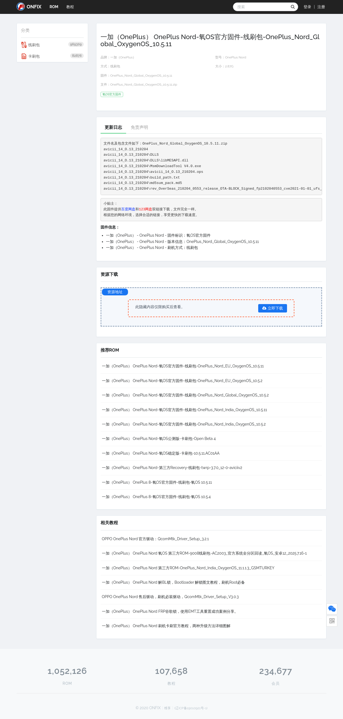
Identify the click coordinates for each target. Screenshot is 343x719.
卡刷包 (52, 56)
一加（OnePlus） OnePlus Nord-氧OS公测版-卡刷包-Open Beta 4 (159, 438)
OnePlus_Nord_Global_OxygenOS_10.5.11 (141, 75)
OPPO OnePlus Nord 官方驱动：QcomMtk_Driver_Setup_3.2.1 (155, 539)
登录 (307, 7)
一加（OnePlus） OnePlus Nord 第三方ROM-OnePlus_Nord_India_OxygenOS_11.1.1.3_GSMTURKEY (188, 568)
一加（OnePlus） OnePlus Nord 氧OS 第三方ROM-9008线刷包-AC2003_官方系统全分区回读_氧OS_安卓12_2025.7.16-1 (204, 553)
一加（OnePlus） (123, 57)
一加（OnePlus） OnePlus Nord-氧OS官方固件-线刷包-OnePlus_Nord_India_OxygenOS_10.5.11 (184, 410)
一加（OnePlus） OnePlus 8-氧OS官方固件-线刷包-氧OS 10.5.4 (156, 497)
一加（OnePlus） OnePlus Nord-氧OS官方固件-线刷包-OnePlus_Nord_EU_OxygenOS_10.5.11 (183, 366)
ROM (53, 7)
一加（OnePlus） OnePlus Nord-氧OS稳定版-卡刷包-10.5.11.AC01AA (161, 453)
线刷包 (52, 45)
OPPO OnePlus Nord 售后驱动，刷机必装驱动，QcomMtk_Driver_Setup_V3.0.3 (170, 597)
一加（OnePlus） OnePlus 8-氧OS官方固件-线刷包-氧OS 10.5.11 (157, 482)
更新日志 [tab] (113, 127)
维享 (167, 708)
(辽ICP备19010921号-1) (191, 708)
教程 (70, 7)
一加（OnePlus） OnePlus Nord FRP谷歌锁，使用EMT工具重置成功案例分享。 (170, 611)
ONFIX (29, 6)
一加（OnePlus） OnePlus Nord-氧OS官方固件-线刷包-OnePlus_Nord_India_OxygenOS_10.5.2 (184, 424)
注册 (321, 7)
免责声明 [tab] (139, 127)
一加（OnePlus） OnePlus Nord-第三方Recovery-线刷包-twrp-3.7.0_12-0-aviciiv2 (172, 467)
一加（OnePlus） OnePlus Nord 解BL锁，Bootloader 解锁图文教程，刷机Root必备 (173, 582)
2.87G (229, 66)
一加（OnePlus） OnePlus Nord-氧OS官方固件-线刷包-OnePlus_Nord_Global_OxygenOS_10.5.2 (185, 395)
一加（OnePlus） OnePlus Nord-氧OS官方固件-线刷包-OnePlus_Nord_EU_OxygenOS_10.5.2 (182, 381)
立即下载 (272, 308)
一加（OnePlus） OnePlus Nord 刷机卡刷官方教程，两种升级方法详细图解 (166, 626)
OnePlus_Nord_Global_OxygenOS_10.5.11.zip (143, 84)
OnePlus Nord (235, 57)
